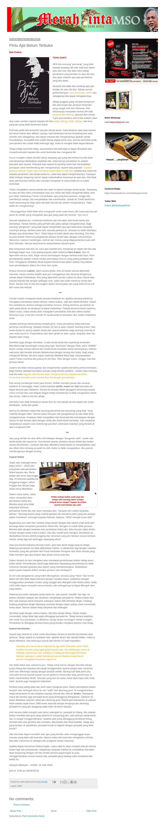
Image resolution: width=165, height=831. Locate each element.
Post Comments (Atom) (33, 816)
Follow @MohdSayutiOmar (117, 205)
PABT (19, 786)
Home (54, 811)
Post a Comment (21, 805)
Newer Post (15, 811)
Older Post (91, 811)
